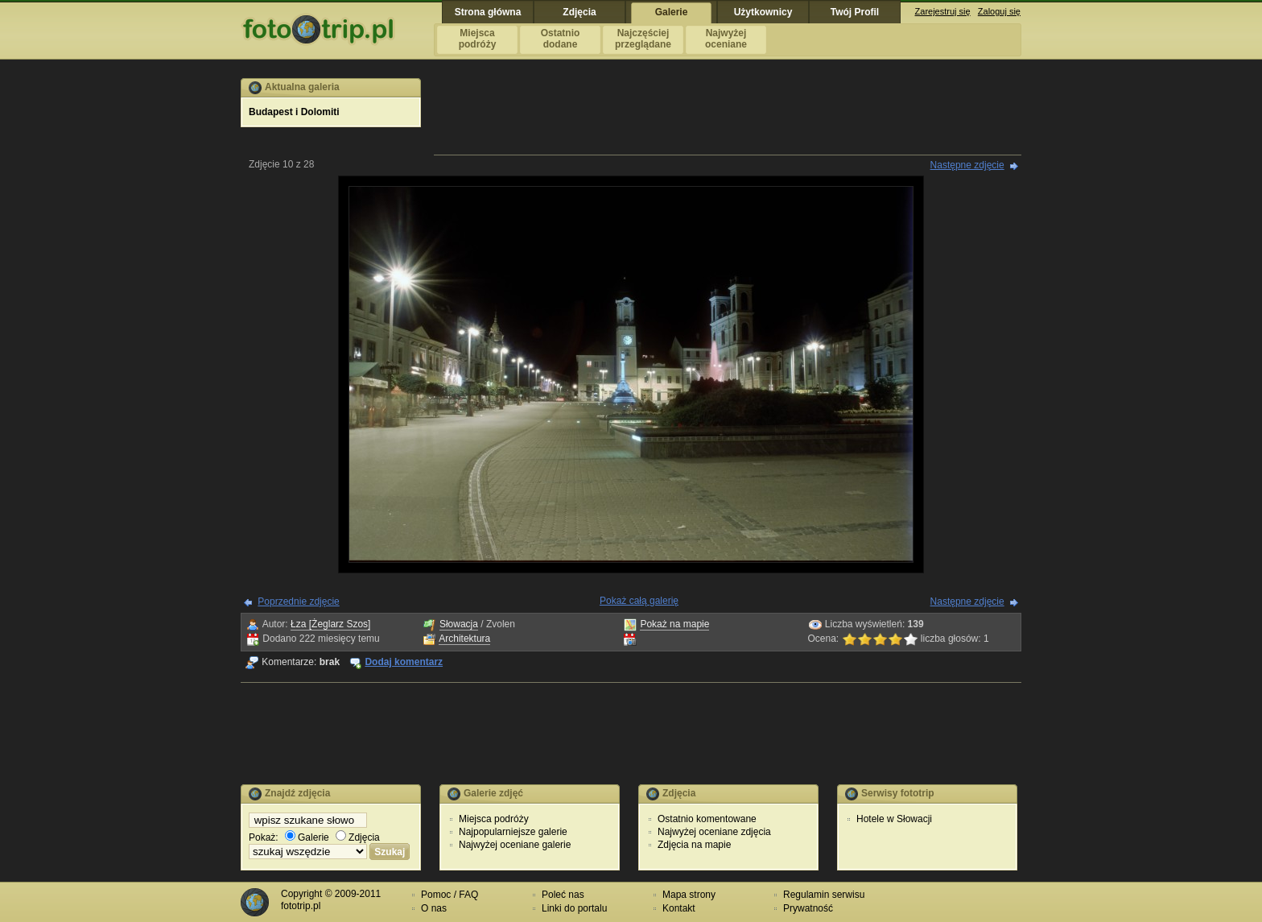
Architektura (464, 638)
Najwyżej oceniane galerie (515, 844)
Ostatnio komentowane (707, 819)
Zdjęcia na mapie (694, 844)
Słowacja (458, 624)
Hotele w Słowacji (894, 819)
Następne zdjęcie (967, 165)
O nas (434, 908)
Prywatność (808, 908)
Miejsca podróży (494, 819)
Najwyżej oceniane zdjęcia (714, 831)
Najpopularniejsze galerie (513, 831)
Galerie (307, 837)
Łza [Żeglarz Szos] (330, 624)
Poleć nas (563, 894)
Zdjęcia (358, 837)
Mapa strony (689, 894)
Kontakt (678, 908)
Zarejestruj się (943, 11)
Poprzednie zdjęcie (298, 601)
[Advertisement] (728, 114)
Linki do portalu (574, 908)
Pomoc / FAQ (449, 894)
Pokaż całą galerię (639, 600)
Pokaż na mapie (674, 624)
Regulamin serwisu (823, 894)
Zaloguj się (999, 11)
